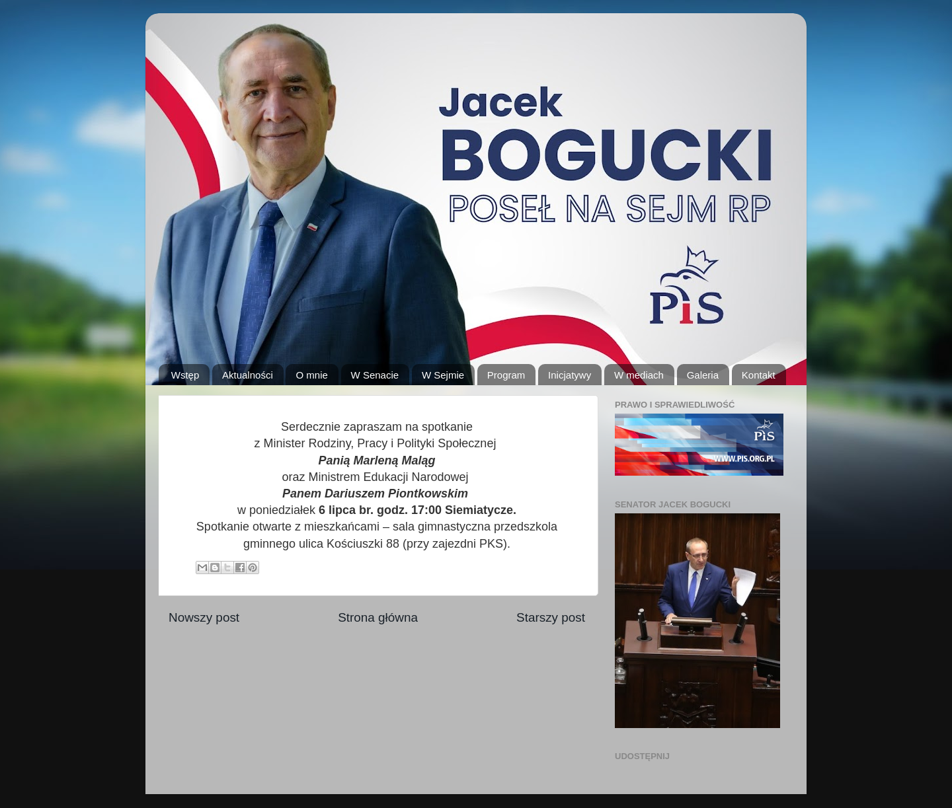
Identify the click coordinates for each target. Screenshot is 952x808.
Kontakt (758, 375)
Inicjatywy (569, 375)
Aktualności (247, 375)
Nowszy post (204, 617)
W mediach (639, 375)
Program (506, 375)
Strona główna (378, 617)
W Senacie (375, 375)
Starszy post (550, 617)
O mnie (311, 375)
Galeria (703, 375)
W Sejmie (443, 375)
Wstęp (185, 375)
